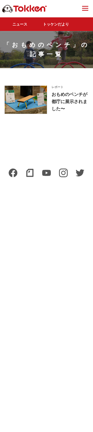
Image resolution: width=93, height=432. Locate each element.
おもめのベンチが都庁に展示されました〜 (69, 101)
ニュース (19, 24)
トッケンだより (56, 24)
